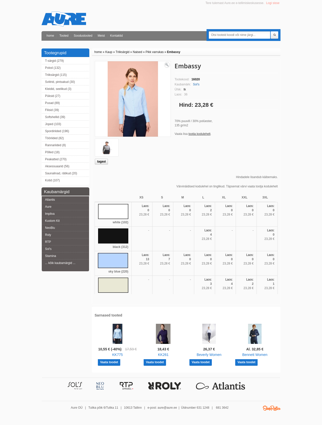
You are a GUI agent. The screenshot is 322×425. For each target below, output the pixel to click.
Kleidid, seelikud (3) (58, 89)
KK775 (117, 355)
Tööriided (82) (54, 138)
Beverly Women (209, 355)
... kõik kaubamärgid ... (60, 263)
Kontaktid (116, 35)
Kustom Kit (52, 221)
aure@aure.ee (167, 407)
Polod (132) (53, 68)
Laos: (145, 206)
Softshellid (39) (55, 117)
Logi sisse (272, 3)
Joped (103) (53, 124)
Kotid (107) (52, 180)
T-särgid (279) (54, 61)
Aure (48, 206)
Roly (48, 235)
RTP (48, 242)
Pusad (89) (52, 103)
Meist (101, 35)
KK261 (163, 355)
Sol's (48, 249)
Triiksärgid (123, 52)
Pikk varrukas (154, 52)
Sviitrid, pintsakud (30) (60, 82)
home (50, 35)
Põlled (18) (52, 152)
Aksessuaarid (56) (57, 166)
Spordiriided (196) (57, 131)
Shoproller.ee (271, 408)
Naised (137, 52)
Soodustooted (83, 35)
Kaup (108, 52)
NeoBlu (50, 228)
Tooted (63, 35)
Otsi (274, 35)
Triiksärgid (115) (56, 75)
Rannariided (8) (55, 145)
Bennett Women (254, 355)
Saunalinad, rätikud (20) (61, 173)
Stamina (50, 256)
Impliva (50, 214)
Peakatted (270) (55, 159)
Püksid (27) (52, 96)
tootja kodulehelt (199, 134)
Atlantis (50, 199)
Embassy (173, 52)
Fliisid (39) (52, 110)
